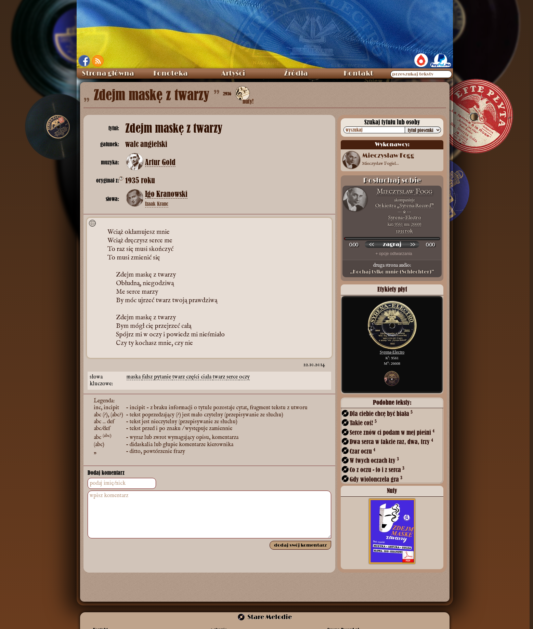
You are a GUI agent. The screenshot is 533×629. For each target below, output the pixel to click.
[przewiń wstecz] (371, 244)
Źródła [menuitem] (296, 73)
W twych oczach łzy (374, 460)
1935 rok (404, 231)
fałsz (148, 377)
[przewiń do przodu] (412, 244)
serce (232, 377)
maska (134, 377)
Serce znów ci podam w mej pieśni (392, 432)
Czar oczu (362, 451)
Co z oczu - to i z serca (377, 469)
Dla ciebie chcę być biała (381, 413)
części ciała (199, 377)
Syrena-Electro (404, 217)
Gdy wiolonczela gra (376, 479)
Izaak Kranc (156, 204)
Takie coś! (363, 423)
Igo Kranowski (166, 194)
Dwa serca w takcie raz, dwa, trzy (391, 441)
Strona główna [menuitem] (108, 73)
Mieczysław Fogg (404, 191)
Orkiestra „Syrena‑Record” (404, 205)
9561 (399, 224)
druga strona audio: (392, 268)
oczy (244, 377)
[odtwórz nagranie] (392, 244)
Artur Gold (160, 162)
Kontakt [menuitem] (358, 73)
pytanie (163, 377)
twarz (179, 377)
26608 (416, 224)
